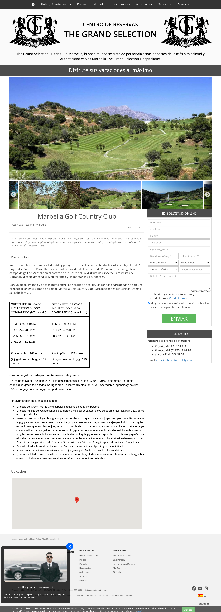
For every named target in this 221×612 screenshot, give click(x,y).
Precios (82, 4)
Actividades (144, 4)
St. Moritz (117, 572)
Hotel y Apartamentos (56, 4)
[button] (77, 500)
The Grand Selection (122, 556)
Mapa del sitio (87, 596)
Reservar (183, 4)
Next (208, 195)
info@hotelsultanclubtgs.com (175, 360)
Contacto (128, 596)
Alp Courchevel (119, 568)
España (30, 224)
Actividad (18, 224)
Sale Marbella (119, 560)
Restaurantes (120, 4)
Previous (13, 195)
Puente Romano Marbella (124, 564)
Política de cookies (103, 596)
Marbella (99, 4)
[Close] (69, 546)
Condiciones (177, 298)
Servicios (164, 4)
